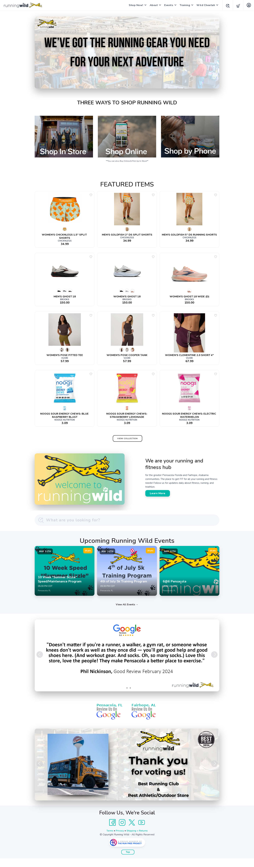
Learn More (157, 493)
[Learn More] (127, 773)
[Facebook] (112, 831)
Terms (109, 839)
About (153, 5)
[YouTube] (141, 831)
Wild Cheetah (205, 5)
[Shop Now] (127, 52)
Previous (39, 52)
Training (184, 5)
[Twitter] (132, 831)
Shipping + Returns (137, 839)
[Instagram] (122, 831)
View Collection (127, 438)
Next (214, 52)
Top (128, 860)
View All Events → (127, 613)
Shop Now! (135, 5)
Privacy (119, 839)
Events (167, 5)
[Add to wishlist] (90, 195)
